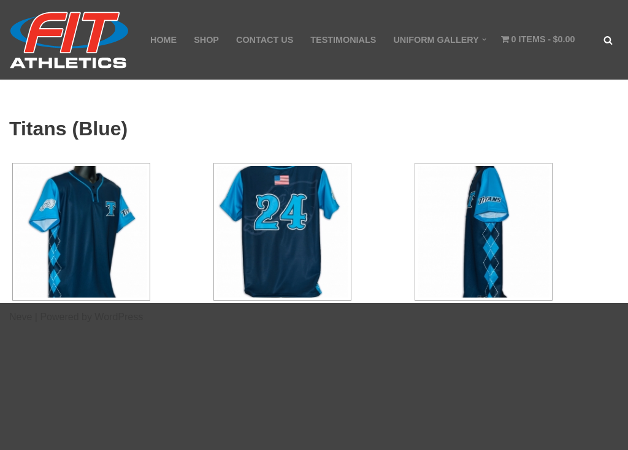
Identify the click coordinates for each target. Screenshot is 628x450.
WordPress (118, 317)
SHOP (206, 40)
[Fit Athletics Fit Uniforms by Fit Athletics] (69, 40)
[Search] (608, 40)
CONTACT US (264, 40)
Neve (20, 317)
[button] (484, 39)
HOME (163, 40)
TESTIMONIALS (343, 40)
